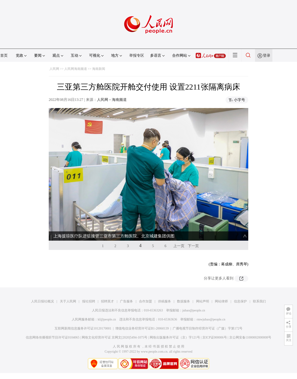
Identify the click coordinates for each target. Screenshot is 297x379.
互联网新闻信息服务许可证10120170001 (83, 319)
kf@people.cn (107, 310)
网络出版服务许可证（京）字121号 (175, 328)
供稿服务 (164, 292)
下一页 (193, 237)
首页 (4, 55)
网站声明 (202, 292)
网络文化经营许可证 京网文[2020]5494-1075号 (115, 328)
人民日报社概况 (42, 292)
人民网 (54, 69)
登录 (266, 55)
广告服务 (126, 292)
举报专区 (136, 55)
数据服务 (183, 292)
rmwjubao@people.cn (211, 310)
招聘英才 (107, 292)
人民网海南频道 (75, 69)
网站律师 (221, 292)
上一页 (178, 237)
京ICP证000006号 (214, 328)
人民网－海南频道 (112, 100)
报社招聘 (88, 292)
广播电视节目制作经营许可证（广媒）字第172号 (207, 319)
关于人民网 (68, 292)
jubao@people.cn (193, 301)
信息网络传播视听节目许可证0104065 (52, 328)
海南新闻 (98, 69)
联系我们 (259, 292)
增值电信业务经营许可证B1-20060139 (142, 319)
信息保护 (240, 292)
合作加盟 (145, 292)
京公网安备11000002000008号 (250, 328)
